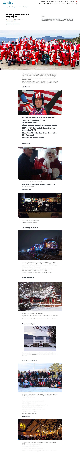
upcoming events (33, 444)
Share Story (10, 24)
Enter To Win (63, 1)
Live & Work (57, 1)
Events (63, 3)
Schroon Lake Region (28, 324)
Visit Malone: (26, 416)
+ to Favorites (17, 24)
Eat (48, 3)
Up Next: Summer (70, 1)
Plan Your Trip (70, 3)
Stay (51, 3)
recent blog (34, 354)
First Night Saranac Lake (27, 222)
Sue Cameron (9, 19)
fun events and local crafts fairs (46, 395)
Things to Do (42, 3)
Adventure (57, 3)
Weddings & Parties (50, 1)
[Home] (7, 7)
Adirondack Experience (29, 360)
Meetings (43, 1)
